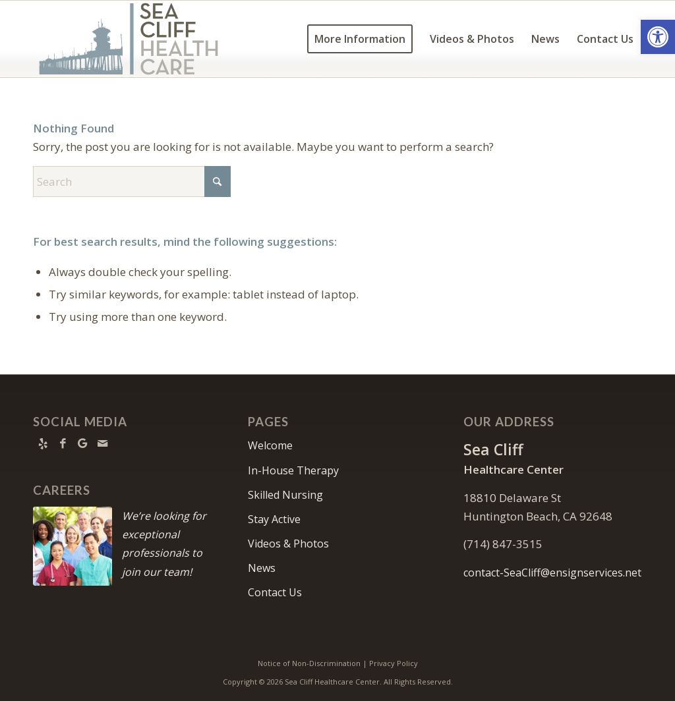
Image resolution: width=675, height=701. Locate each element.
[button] (658, 37)
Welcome (270, 445)
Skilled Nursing (285, 495)
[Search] (132, 181)
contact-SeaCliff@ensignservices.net (552, 572)
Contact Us (275, 592)
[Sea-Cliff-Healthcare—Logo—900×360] (128, 39)
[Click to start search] (217, 181)
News (262, 568)
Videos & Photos (288, 543)
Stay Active (274, 519)
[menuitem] (360, 39)
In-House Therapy (293, 470)
